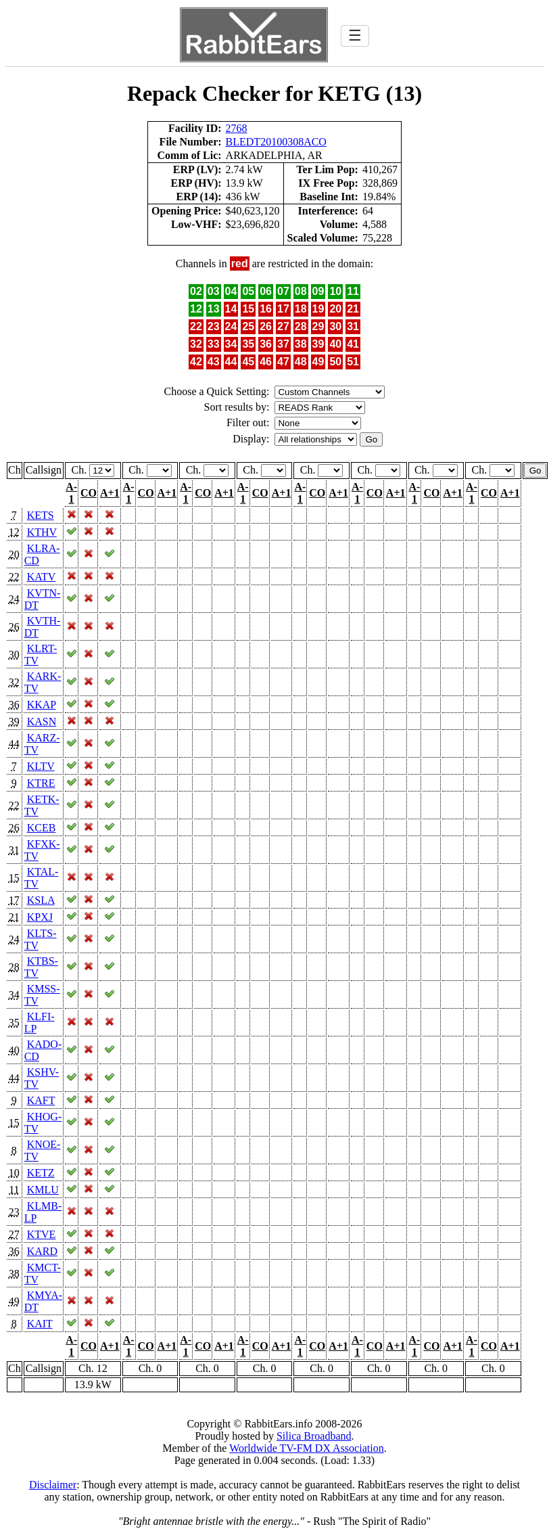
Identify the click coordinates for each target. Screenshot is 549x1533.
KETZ (41, 1173)
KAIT (40, 1323)
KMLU (43, 1189)
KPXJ (40, 917)
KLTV (41, 766)
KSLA (41, 900)
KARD (42, 1251)
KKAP (41, 704)
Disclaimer (52, 1484)
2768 (236, 128)
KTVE (41, 1234)
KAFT (41, 1100)
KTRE (41, 783)
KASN (42, 721)
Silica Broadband (314, 1436)
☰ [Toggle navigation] (355, 35)
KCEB (41, 827)
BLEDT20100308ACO (276, 141)
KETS (40, 515)
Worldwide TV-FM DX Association (306, 1448)
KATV (41, 576)
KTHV (42, 532)
